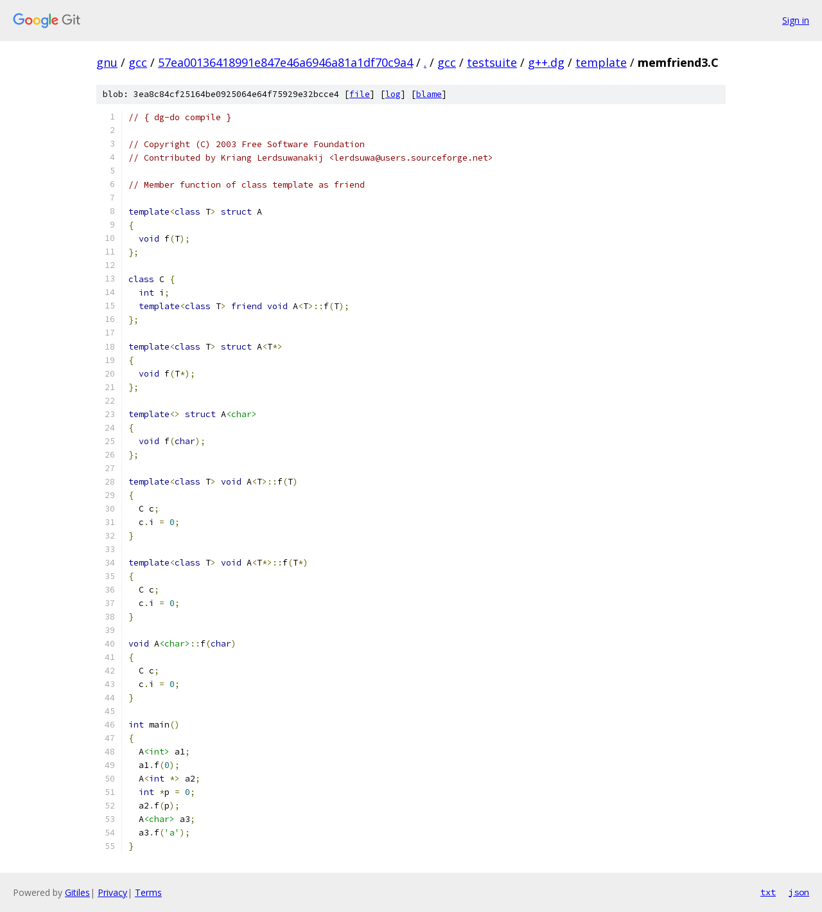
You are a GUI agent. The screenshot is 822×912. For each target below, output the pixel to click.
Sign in (795, 20)
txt (768, 892)
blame (429, 94)
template (601, 62)
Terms (148, 892)
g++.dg (546, 62)
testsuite (492, 62)
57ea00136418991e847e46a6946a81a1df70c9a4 (285, 62)
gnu (107, 62)
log (393, 94)
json (799, 892)
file (359, 94)
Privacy (112, 892)
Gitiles (77, 892)
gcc (137, 62)
